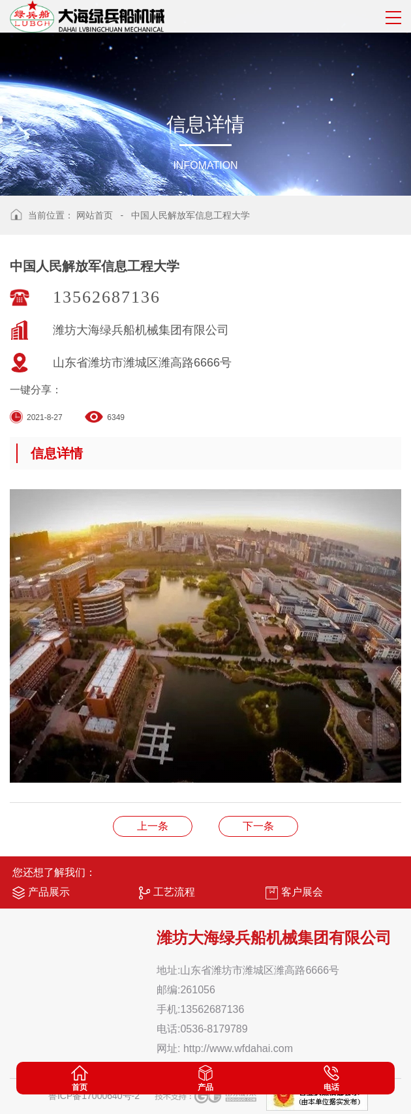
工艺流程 (167, 892)
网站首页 (94, 215)
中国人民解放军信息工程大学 (190, 215)
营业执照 (152, 826)
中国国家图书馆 (258, 826)
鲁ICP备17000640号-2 (94, 1096)
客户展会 (294, 892)
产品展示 (41, 892)
